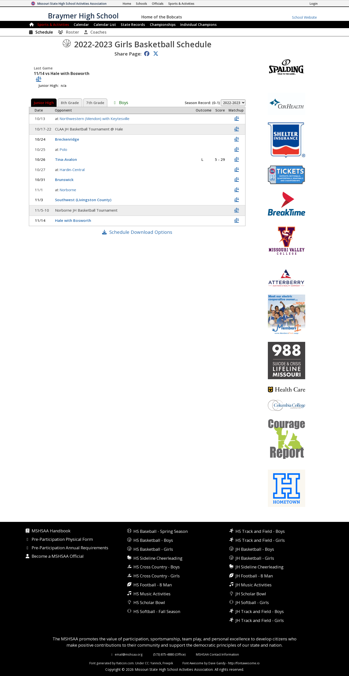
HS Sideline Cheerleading (157, 558)
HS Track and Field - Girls (260, 540)
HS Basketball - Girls (153, 549)
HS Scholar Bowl (149, 602)
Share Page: (128, 54)
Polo (63, 149)
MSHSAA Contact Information (217, 654)
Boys (123, 102)
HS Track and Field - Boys (260, 531)
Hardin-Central (72, 169)
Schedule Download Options (140, 232)
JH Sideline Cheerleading (259, 567)
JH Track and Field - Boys (259, 611)
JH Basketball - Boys (254, 549)
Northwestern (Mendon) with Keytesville (94, 118)
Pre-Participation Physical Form (62, 539)
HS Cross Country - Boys (156, 567)
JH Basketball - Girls (254, 558)
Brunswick (64, 179)
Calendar (81, 24)
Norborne (68, 189)
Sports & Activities (53, 24)
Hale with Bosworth (73, 220)
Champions (198, 24)
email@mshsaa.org (129, 654)
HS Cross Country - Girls (156, 576)
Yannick (155, 663)
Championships (162, 24)
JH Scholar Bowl (250, 594)
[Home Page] (127, 3)
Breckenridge (67, 139)
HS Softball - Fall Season (156, 611)
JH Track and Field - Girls (259, 620)
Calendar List (105, 24)
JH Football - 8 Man (254, 576)
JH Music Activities (253, 585)
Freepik (168, 663)
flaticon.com (125, 663)
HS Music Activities (152, 594)
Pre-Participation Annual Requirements (70, 548)
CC (147, 663)
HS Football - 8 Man (152, 585)
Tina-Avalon (66, 159)
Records (133, 24)
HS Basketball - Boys (153, 540)
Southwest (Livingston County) (83, 199)
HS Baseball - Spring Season (160, 531)
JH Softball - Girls (252, 602)
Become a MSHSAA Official (58, 556)
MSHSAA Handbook (51, 531)
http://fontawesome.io (244, 663)
